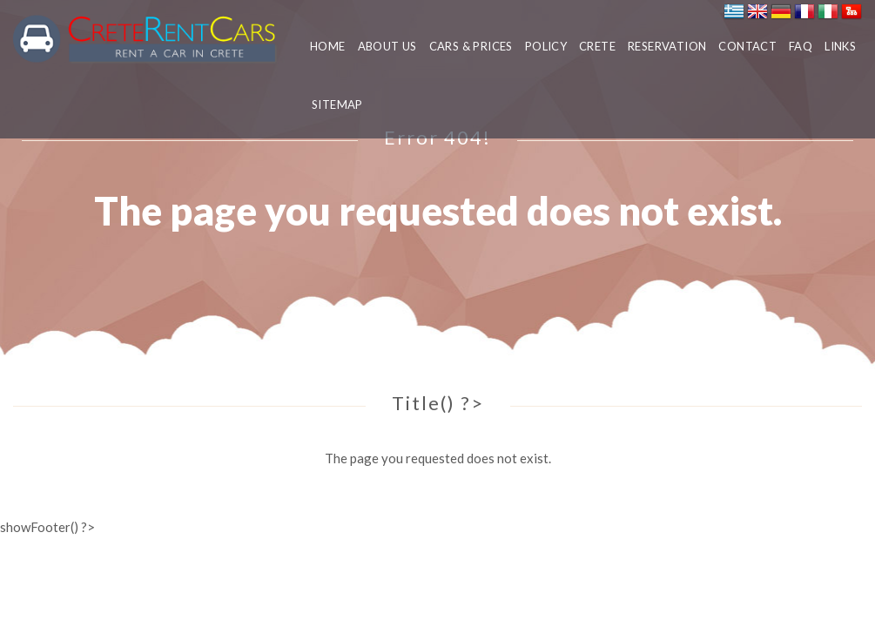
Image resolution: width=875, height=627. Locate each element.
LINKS (840, 46)
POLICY (546, 46)
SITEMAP (337, 104)
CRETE (597, 46)
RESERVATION (667, 46)
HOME (328, 46)
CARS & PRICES (471, 46)
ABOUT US (387, 46)
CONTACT (747, 46)
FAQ (800, 46)
